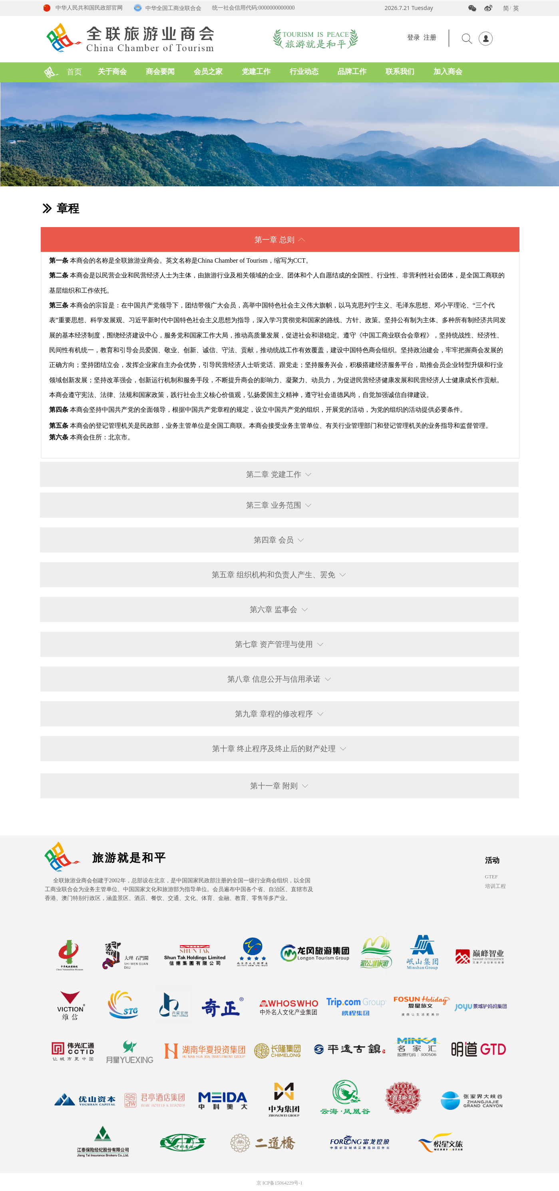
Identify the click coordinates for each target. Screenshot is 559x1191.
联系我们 (400, 72)
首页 (74, 72)
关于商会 (112, 72)
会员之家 (208, 72)
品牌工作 (352, 72)
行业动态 (304, 72)
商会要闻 (160, 72)
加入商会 (448, 72)
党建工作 (256, 72)
